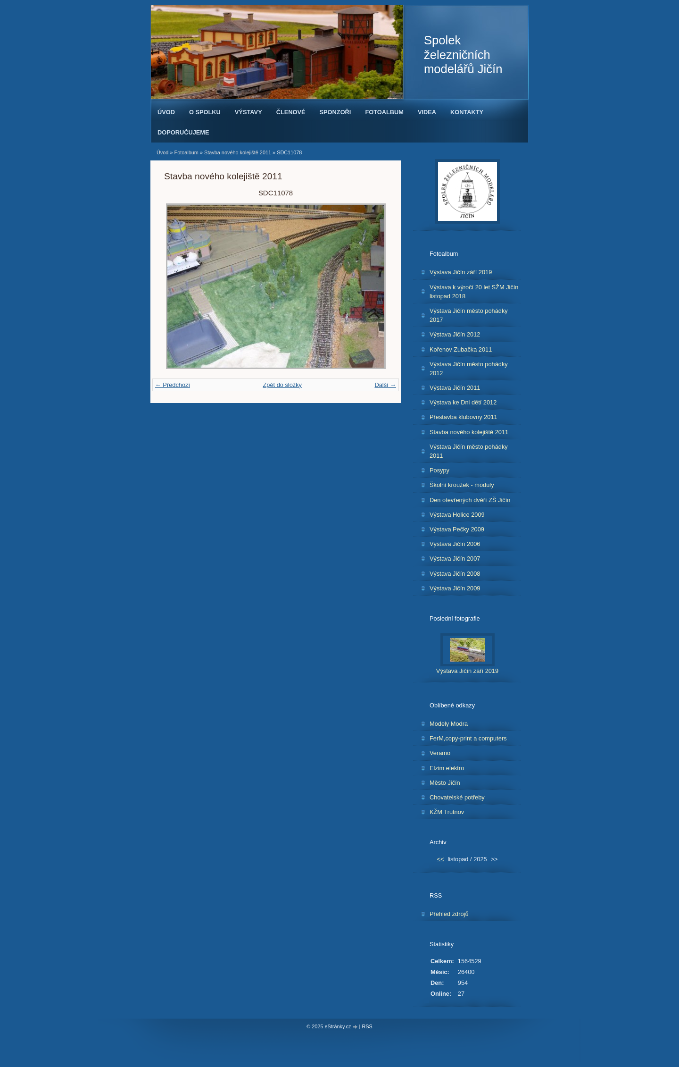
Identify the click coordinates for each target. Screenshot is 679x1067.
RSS (367, 1026)
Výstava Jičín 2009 (455, 588)
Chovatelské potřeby (457, 797)
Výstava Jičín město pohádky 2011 (469, 451)
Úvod (166, 112)
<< (440, 859)
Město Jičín (445, 782)
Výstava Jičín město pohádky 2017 (469, 315)
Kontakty (466, 112)
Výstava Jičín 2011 (455, 387)
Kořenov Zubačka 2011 (461, 349)
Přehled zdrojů (449, 913)
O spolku (205, 112)
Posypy (439, 470)
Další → (385, 384)
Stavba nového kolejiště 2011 (237, 152)
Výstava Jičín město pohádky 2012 (469, 369)
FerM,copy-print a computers (468, 738)
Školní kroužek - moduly (462, 484)
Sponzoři (335, 112)
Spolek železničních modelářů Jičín (463, 55)
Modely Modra (449, 723)
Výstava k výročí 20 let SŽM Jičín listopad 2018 (474, 292)
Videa (427, 112)
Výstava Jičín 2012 (455, 334)
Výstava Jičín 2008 (455, 573)
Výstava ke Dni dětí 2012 (463, 402)
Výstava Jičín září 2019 (461, 272)
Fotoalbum (384, 112)
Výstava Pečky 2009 (457, 529)
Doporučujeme (183, 132)
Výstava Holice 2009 (457, 514)
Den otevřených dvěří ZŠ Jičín (470, 500)
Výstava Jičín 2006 (455, 543)
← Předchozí (172, 384)
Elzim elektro (447, 768)
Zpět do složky (282, 384)
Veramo (440, 752)
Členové (291, 112)
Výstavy (248, 112)
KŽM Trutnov (447, 811)
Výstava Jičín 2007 (455, 558)
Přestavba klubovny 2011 (463, 416)
